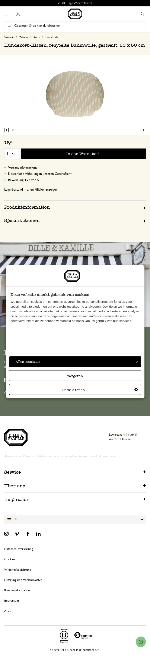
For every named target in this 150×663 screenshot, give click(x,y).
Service (12, 472)
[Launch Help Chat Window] (141, 642)
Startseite (9, 37)
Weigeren (75, 376)
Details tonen (100, 390)
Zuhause (23, 37)
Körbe (36, 37)
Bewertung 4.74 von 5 (23, 180)
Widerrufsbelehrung (17, 569)
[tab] (75, 207)
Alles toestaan (77, 362)
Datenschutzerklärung (18, 549)
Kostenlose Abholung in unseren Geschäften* (40, 173)
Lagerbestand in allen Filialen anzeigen (31, 189)
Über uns (14, 485)
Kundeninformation (17, 590)
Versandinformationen (23, 167)
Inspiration (17, 499)
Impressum (11, 600)
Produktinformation (27, 207)
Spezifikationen (22, 220)
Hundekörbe (52, 37)
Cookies (9, 559)
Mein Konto (18, 14)
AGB (7, 611)
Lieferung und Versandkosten (23, 580)
